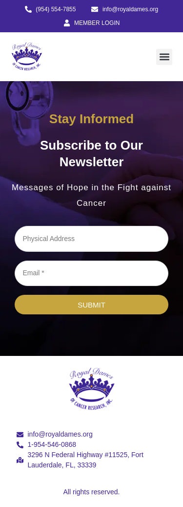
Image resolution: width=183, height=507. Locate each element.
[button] (164, 57)
